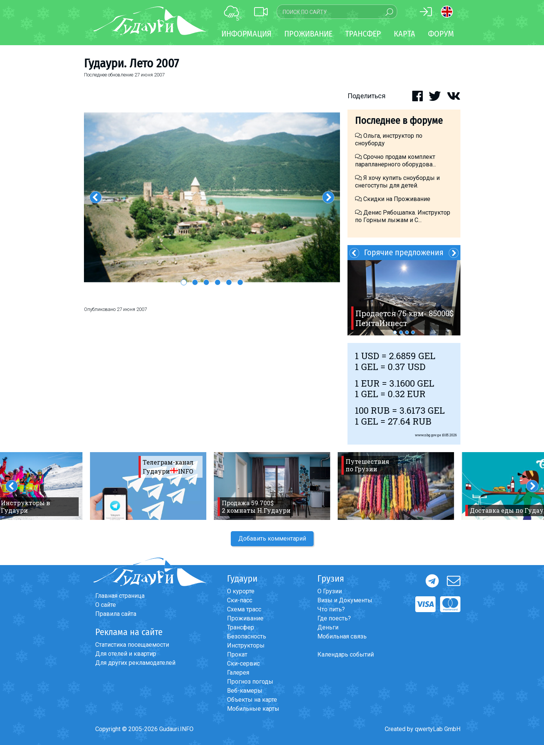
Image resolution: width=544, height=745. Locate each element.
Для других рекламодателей (135, 662)
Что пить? (331, 609)
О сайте (105, 604)
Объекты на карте (252, 699)
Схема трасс (244, 609)
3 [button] (206, 282)
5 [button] (229, 282)
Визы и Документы (344, 600)
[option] (212, 197)
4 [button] (218, 282)
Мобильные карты (253, 708)
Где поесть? (334, 618)
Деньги (327, 627)
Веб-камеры (244, 690)
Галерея (238, 672)
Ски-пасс (239, 600)
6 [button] (240, 282)
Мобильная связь (342, 636)
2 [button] (195, 282)
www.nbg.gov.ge (428, 435)
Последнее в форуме (399, 120)
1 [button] (184, 282)
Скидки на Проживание (392, 199)
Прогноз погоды (250, 681)
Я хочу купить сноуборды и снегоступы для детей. (397, 181)
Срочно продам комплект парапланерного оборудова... (395, 160)
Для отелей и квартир (125, 653)
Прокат (237, 654)
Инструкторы (246, 645)
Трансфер (240, 627)
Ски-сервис (243, 663)
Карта (404, 34)
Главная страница (120, 595)
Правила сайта (115, 613)
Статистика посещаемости (132, 644)
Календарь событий (345, 654)
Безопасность (246, 636)
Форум (441, 34)
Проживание (245, 618)
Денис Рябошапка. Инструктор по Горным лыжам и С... (402, 216)
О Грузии (329, 591)
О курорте (240, 591)
